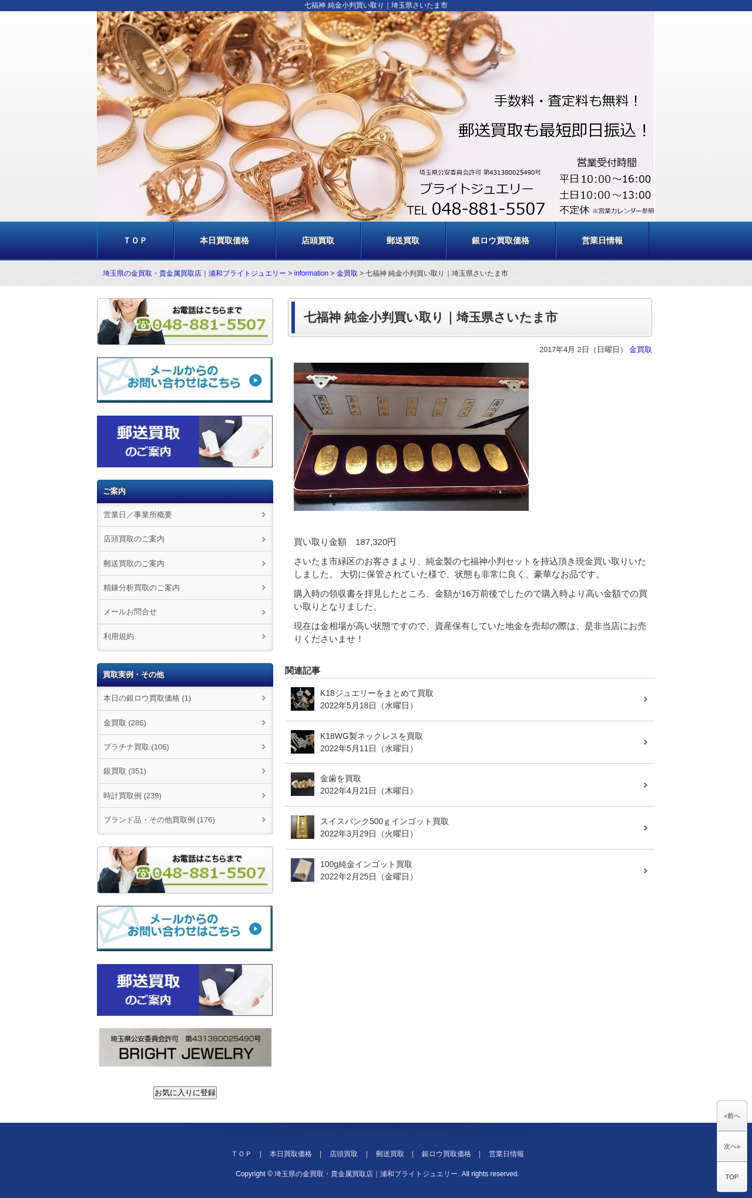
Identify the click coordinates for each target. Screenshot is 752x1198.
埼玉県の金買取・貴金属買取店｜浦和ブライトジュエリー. (366, 1174)
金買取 (347, 273)
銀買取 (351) (124, 771)
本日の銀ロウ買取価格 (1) (147, 698)
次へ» (732, 1146)
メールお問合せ (130, 611)
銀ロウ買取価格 (500, 240)
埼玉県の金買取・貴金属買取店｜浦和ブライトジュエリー (194, 273)
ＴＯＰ (135, 240)
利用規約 (118, 636)
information (311, 273)
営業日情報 (602, 240)
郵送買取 (403, 240)
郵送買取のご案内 (133, 563)
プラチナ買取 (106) (136, 746)
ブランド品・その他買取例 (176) (159, 819)
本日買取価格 (224, 240)
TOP (732, 1176)
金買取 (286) (124, 722)
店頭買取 (317, 240)
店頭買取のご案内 (133, 538)
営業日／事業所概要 (137, 514)
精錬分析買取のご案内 (141, 587)
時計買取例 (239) (132, 795)
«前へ (732, 1115)
